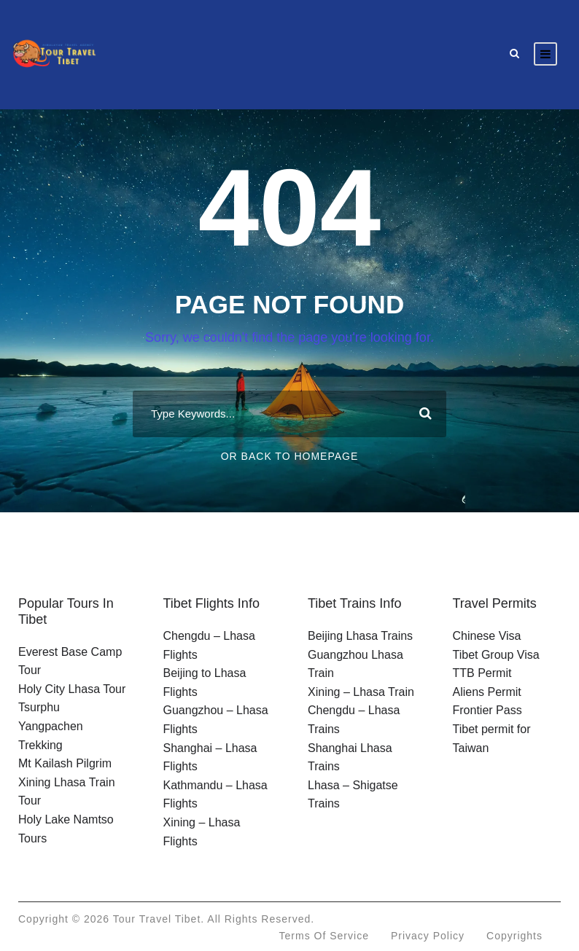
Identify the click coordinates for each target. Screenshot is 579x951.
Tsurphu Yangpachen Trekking (50, 726)
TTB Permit (482, 673)
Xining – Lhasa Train (361, 692)
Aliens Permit (487, 692)
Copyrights (514, 936)
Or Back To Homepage (290, 456)
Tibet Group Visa (496, 655)
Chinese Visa (487, 636)
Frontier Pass (487, 710)
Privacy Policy (428, 936)
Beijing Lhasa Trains (360, 636)
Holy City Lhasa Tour (71, 689)
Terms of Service (324, 936)
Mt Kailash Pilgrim (65, 763)
